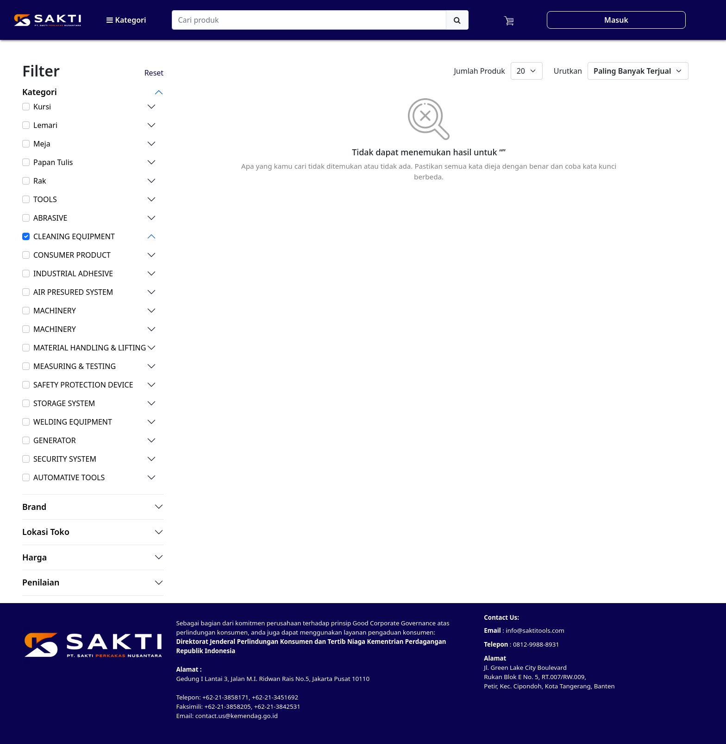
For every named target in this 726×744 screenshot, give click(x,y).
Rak (39, 181)
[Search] (309, 20)
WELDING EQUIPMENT (72, 422)
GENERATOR (54, 440)
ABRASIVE (50, 218)
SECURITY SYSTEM (64, 459)
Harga (34, 558)
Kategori (126, 20)
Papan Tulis (53, 162)
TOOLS (45, 199)
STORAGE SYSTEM (64, 403)
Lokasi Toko (45, 532)
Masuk (616, 20)
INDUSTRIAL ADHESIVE (73, 273)
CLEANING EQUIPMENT (74, 236)
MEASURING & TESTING (74, 366)
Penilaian (41, 583)
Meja (41, 144)
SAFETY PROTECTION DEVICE (83, 385)
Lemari (45, 125)
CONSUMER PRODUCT (72, 255)
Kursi (42, 107)
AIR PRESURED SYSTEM (73, 292)
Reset (153, 73)
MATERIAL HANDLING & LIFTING (89, 348)
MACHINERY (54, 310)
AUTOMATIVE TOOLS (69, 477)
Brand (34, 507)
